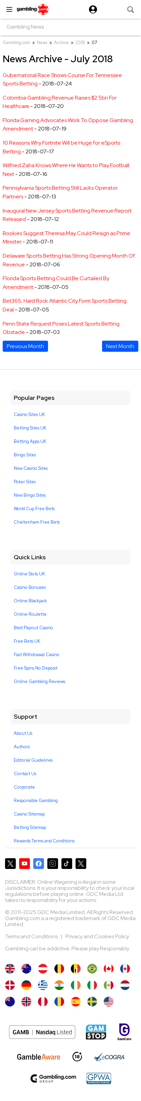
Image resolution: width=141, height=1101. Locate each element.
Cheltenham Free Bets (37, 522)
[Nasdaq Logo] (42, 1032)
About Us (23, 733)
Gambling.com (16, 42)
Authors (22, 747)
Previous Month (25, 346)
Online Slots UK (29, 574)
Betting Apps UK (30, 441)
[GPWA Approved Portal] (98, 1078)
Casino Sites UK (29, 414)
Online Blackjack (30, 601)
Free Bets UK (27, 641)
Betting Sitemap (30, 827)
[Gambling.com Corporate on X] (81, 863)
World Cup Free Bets (34, 508)
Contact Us (25, 773)
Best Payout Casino (33, 628)
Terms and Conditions (32, 936)
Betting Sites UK (30, 428)
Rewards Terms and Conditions (44, 841)
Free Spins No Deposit (35, 668)
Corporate (24, 787)
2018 (80, 42)
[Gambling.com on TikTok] (66, 863)
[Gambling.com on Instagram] (52, 863)
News (42, 42)
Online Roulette (30, 614)
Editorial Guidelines (33, 760)
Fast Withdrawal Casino (36, 654)
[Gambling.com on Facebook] (38, 863)
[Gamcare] (124, 1031)
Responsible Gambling (36, 800)
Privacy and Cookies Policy (97, 936)
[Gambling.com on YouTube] (24, 863)
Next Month (120, 346)
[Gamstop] (96, 1032)
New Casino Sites (31, 468)
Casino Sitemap (29, 814)
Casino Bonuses (30, 587)
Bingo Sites (25, 455)
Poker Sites (25, 482)
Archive (61, 42)
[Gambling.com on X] (10, 863)
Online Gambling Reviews (39, 681)
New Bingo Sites (30, 495)
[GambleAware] (38, 1056)
